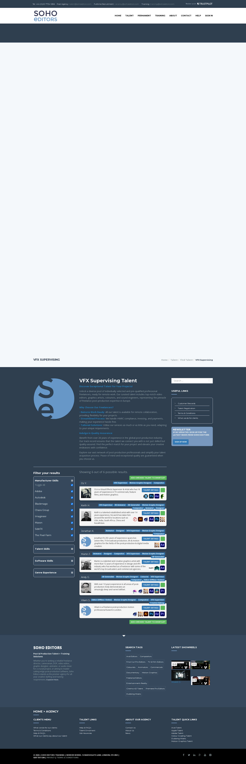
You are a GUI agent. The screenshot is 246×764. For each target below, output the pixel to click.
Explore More (52, 679)
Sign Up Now (181, 442)
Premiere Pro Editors (155, 688)
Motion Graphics (149, 672)
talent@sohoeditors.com (80, 4)
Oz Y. (84, 483)
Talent (129, 15)
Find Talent (186, 360)
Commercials (156, 667)
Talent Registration (186, 408)
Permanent (144, 15)
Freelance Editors (134, 678)
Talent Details (150, 490)
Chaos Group (42, 510)
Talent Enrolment (87, 730)
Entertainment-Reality (136, 683)
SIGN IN (209, 15)
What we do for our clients (45, 727)
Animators (143, 667)
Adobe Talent (177, 733)
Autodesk (40, 497)
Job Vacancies (85, 733)
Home (118, 15)
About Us (129, 730)
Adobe (38, 491)
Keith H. (85, 505)
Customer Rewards (186, 403)
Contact (186, 15)
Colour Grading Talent (181, 736)
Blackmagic (41, 503)
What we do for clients (188, 418)
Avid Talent (176, 727)
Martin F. (86, 554)
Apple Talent (177, 730)
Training (160, 15)
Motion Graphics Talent (182, 741)
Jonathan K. (87, 531)
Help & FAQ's (39, 733)
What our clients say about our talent (50, 736)
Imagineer (40, 516)
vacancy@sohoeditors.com (127, 4)
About (173, 15)
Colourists (130, 667)
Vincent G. (176, 682)
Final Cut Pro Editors (135, 662)
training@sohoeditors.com (162, 4)
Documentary (132, 672)
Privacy (51, 757)
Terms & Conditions (186, 413)
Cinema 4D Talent (134, 688)
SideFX (38, 529)
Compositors (146, 656)
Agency (52, 711)
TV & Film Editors (155, 662)
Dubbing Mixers (133, 694)
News (127, 733)
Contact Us (130, 727)
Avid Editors (131, 656)
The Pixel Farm (43, 535)
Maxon (38, 522)
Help (198, 15)
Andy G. (85, 577)
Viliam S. (85, 600)
